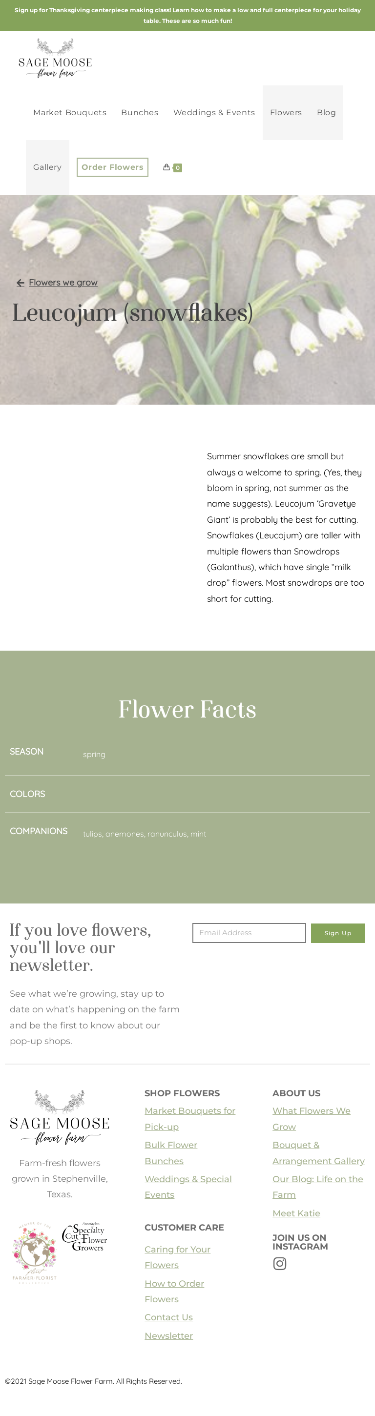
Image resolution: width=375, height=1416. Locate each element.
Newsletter (169, 1336)
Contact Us (169, 1317)
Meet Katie (296, 1213)
